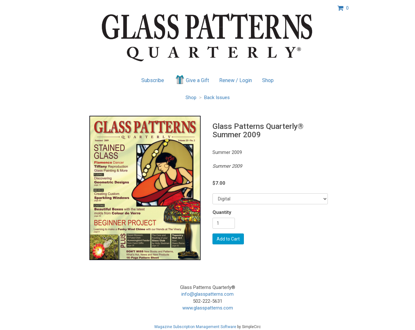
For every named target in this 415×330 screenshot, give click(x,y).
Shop (268, 80)
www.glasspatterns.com (207, 308)
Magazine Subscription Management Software (195, 327)
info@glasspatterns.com (207, 294)
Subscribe (152, 80)
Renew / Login (235, 80)
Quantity (221, 212)
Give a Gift (191, 79)
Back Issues (217, 97)
